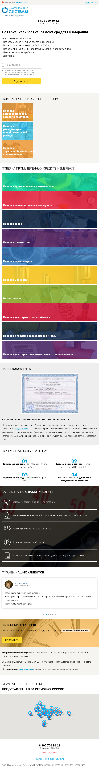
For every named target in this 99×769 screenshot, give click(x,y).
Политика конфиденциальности (49, 759)
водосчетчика (21, 428)
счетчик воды (25, 669)
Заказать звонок (49, 753)
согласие (30, 72)
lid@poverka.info (91, 2)
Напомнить (12, 639)
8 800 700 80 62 (48, 20)
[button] (56, 713)
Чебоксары (21, 2)
